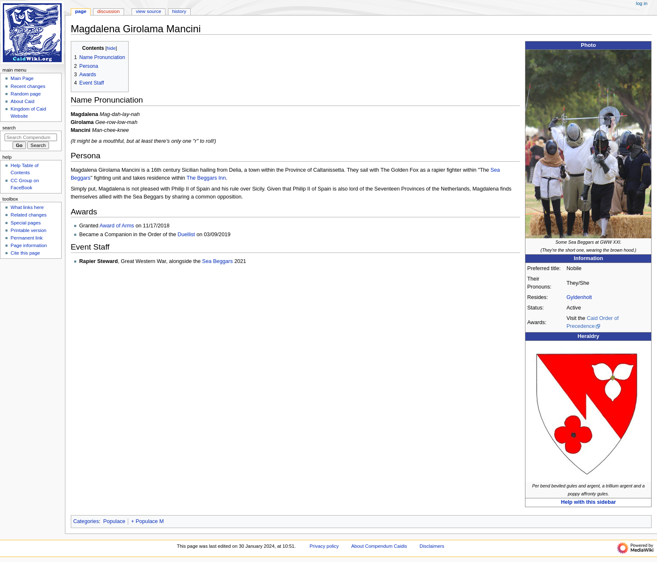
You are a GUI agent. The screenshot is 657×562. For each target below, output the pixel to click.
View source (148, 11)
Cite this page (25, 252)
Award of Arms (117, 226)
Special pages (25, 222)
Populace (114, 521)
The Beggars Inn (206, 178)
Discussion (108, 11)
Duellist (186, 234)
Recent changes (27, 86)
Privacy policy (324, 546)
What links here (27, 207)
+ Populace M (147, 521)
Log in (641, 3)
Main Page (22, 78)
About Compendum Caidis (379, 546)
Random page (25, 93)
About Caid (22, 101)
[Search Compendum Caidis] (31, 137)
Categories (86, 521)
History (179, 11)
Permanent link (26, 237)
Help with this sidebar (588, 502)
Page (80, 11)
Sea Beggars (217, 261)
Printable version (28, 230)
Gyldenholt (579, 297)
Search (9, 127)
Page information (28, 245)
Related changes (28, 214)
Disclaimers (431, 546)
